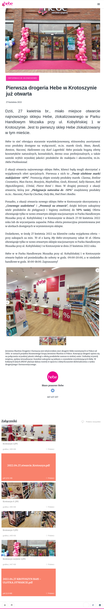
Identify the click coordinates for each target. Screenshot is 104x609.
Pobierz (28, 449)
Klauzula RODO (52, 601)
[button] (97, 269)
